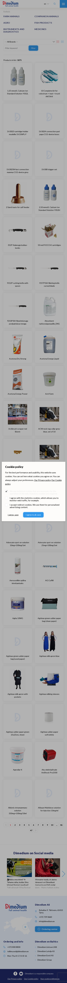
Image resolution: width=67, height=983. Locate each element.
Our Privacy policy (42, 480)
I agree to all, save (33, 515)
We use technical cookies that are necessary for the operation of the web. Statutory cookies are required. (33, 492)
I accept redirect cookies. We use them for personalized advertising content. (34, 506)
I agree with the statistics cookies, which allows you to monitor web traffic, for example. (34, 499)
